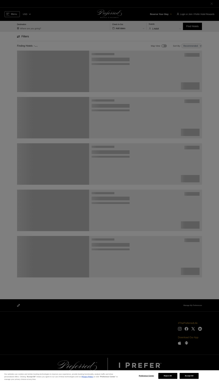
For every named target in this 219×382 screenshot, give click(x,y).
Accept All (189, 377)
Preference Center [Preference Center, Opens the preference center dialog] (146, 377)
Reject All (168, 377)
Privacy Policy (87, 378)
